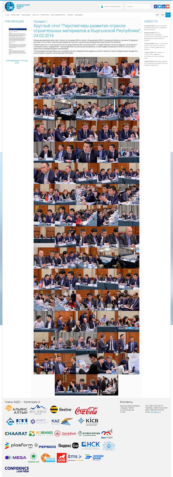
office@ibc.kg (155, 412)
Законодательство (58, 15)
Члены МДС (15, 15)
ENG (157, 15)
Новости (35, 15)
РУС (168, 15)
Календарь (79, 15)
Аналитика (45, 15)
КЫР (162, 15)
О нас (7, 15)
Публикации (25, 15)
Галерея (70, 15)
